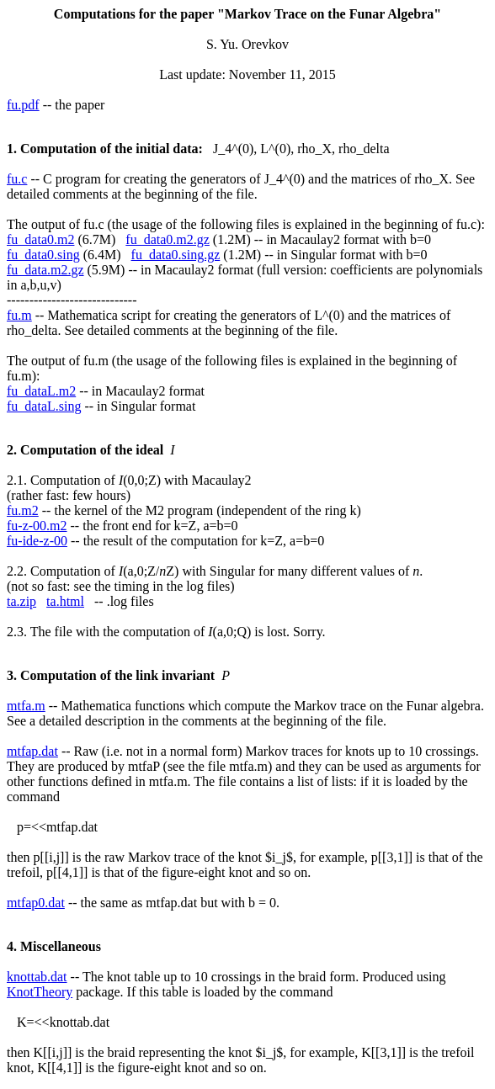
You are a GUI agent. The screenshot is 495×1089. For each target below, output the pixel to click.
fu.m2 (23, 510)
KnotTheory (39, 992)
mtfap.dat (32, 751)
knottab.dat (37, 976)
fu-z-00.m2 (37, 525)
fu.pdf (23, 105)
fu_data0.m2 (40, 239)
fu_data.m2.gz (45, 270)
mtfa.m (26, 706)
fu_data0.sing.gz (176, 254)
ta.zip (21, 601)
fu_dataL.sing (44, 406)
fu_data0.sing (43, 254)
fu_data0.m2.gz (167, 239)
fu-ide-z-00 (37, 541)
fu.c (17, 179)
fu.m (19, 315)
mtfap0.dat (36, 902)
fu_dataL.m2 (41, 391)
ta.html (65, 601)
